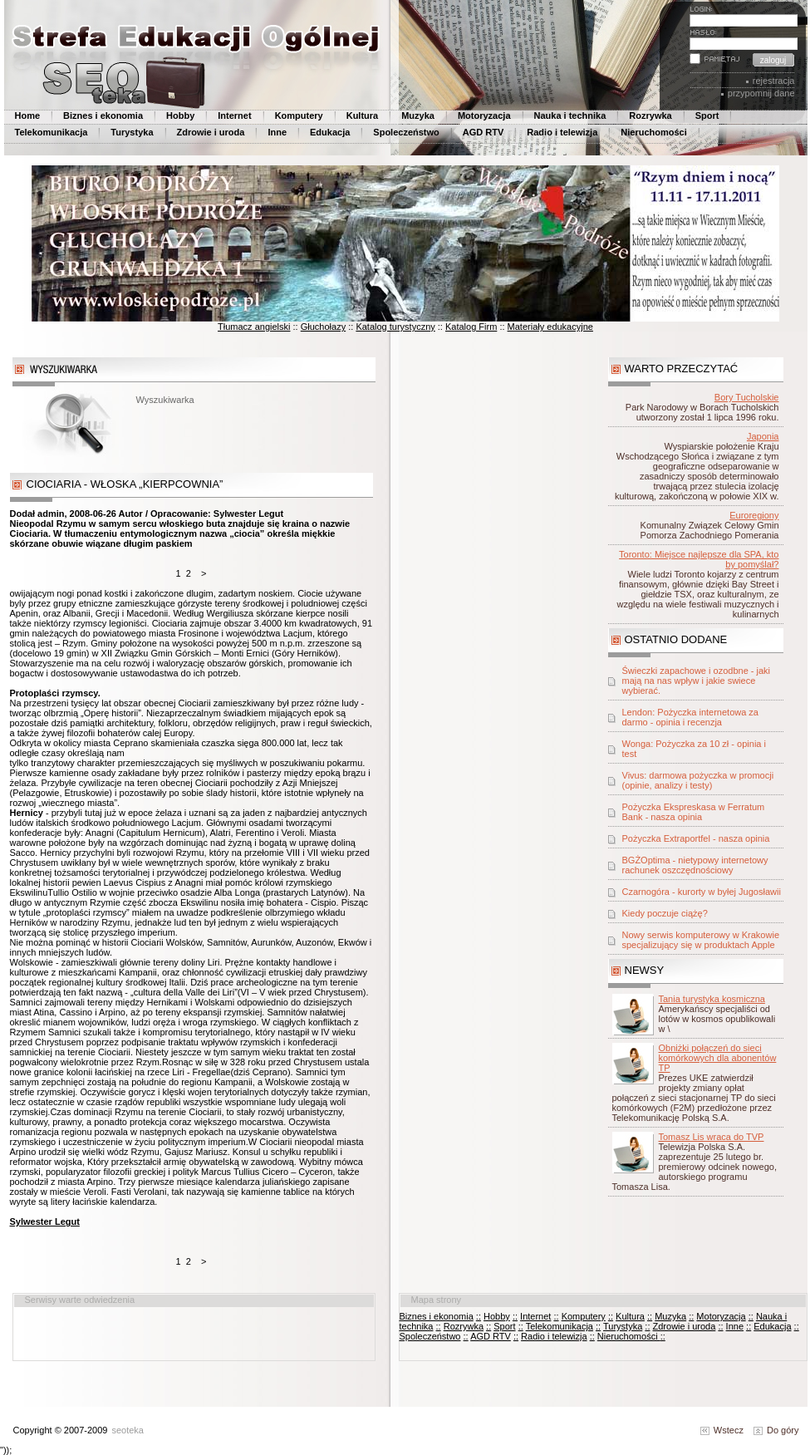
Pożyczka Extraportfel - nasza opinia (696, 838)
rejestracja (774, 81)
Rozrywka (650, 115)
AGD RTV (483, 132)
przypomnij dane (761, 93)
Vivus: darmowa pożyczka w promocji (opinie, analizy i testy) (698, 780)
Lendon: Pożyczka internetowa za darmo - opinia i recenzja (690, 717)
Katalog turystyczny (395, 327)
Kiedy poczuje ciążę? (665, 913)
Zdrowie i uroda (211, 132)
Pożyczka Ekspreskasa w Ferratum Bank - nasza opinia (693, 812)
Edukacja (330, 132)
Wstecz (722, 1430)
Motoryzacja (484, 115)
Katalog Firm (471, 327)
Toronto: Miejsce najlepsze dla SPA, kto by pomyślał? (698, 559)
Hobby (180, 115)
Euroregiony (753, 515)
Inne (277, 132)
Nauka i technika (570, 115)
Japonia (763, 436)
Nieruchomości (653, 132)
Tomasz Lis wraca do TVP (711, 1137)
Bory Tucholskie (746, 397)
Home (28, 115)
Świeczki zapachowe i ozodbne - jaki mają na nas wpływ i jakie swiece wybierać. (696, 681)
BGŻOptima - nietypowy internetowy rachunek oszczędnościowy (695, 865)
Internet (234, 115)
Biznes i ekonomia (103, 115)
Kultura (362, 115)
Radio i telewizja (562, 132)
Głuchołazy (323, 327)
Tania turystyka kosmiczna (712, 999)
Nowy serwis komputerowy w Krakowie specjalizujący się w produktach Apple (701, 940)
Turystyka (131, 132)
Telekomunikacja (51, 132)
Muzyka (417, 115)
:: (478, 1316)
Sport (707, 115)
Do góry (776, 1430)
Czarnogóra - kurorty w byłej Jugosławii (701, 892)
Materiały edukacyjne (550, 327)
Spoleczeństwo (406, 132)
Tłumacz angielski (254, 327)
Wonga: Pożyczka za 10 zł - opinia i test (694, 749)
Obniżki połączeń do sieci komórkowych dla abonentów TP (718, 1058)
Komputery (299, 115)
